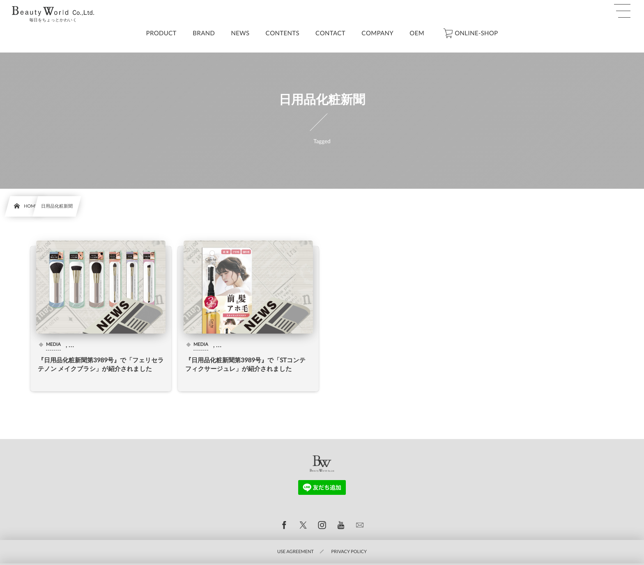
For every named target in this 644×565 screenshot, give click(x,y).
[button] (622, 11)
